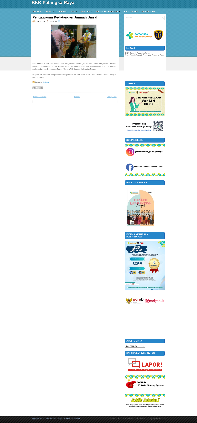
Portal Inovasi (131, 11)
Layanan (63, 10)
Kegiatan (46, 82)
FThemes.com (122, 418)
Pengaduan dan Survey (109, 10)
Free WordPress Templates (156, 420)
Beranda (37, 11)
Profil (51, 10)
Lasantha (142, 418)
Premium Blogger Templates (156, 418)
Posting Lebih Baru (39, 97)
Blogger (77, 418)
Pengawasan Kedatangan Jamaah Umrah (65, 17)
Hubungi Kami (148, 11)
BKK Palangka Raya (53, 2)
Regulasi (87, 10)
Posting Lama (111, 97)
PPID (75, 10)
